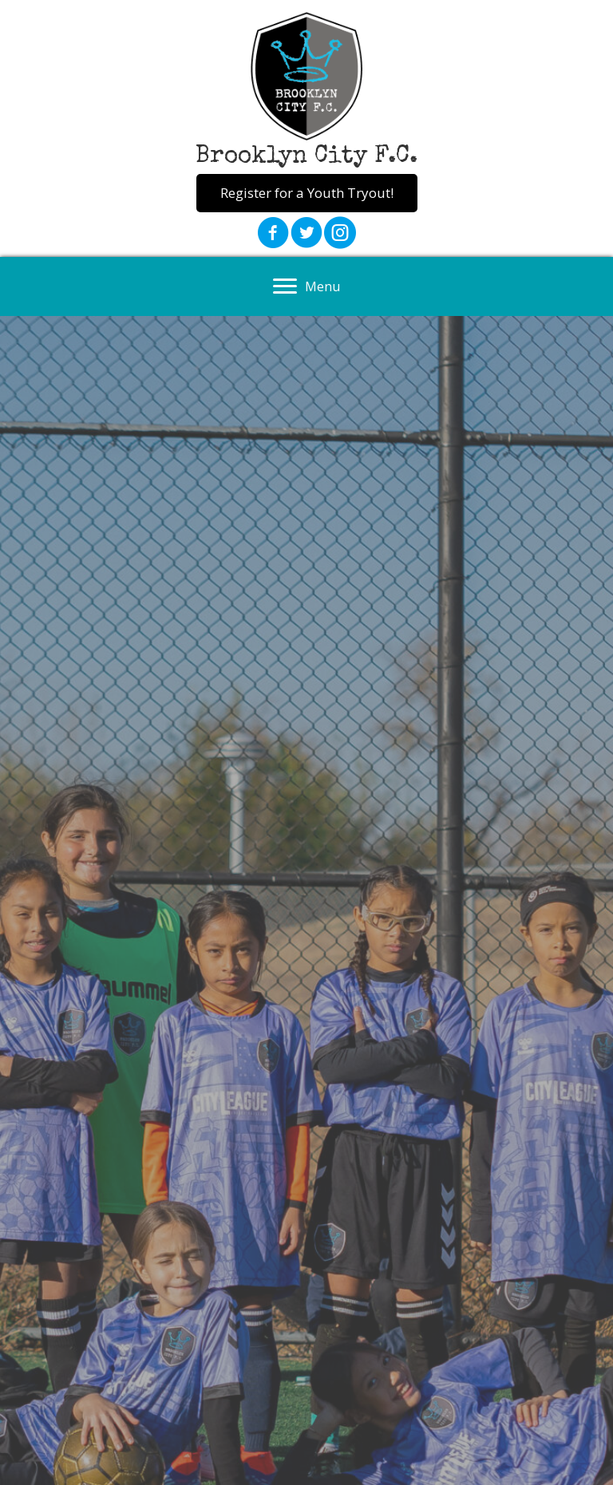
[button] (306, 193)
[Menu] (306, 286)
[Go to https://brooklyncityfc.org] (306, 93)
